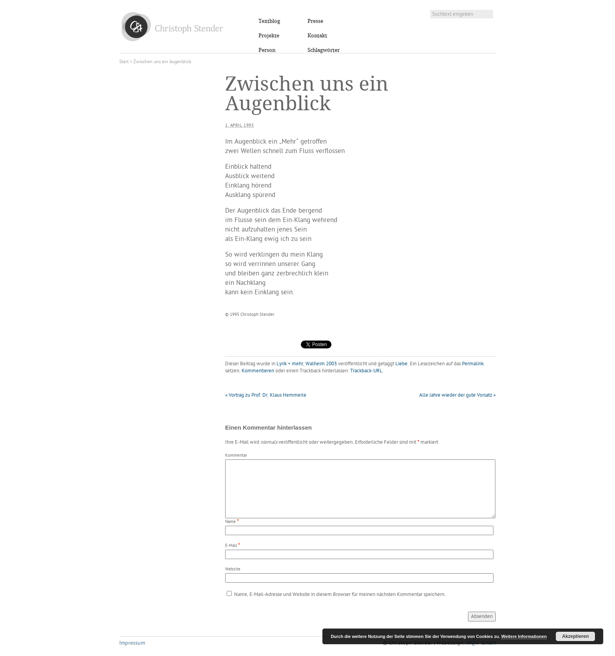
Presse (315, 21)
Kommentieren (258, 371)
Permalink (473, 364)
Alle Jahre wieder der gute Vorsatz (457, 395)
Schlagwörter (324, 50)
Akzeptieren (575, 636)
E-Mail (231, 546)
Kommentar (236, 456)
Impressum (132, 643)
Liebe (401, 364)
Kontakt (317, 35)
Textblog (269, 21)
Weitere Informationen (524, 636)
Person (266, 50)
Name (230, 522)
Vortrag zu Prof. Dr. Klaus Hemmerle (265, 395)
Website (232, 569)
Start (124, 62)
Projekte (268, 35)
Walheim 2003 (321, 364)
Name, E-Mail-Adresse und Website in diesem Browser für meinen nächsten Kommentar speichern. (340, 594)
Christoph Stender (172, 26)
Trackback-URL (366, 371)
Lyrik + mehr (290, 364)
